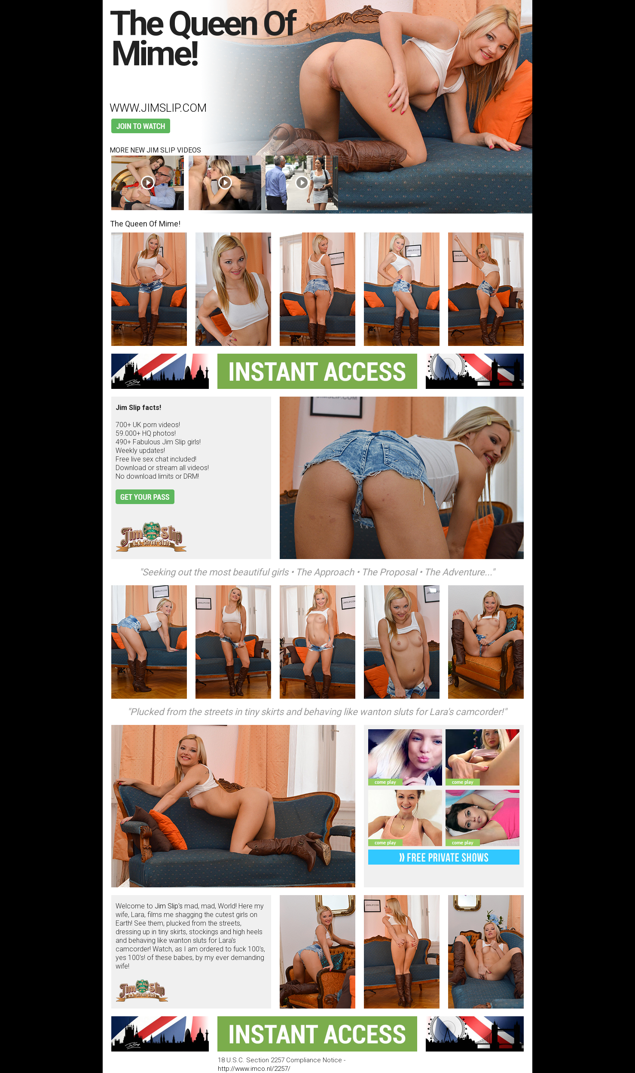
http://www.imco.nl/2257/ (254, 1069)
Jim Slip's (169, 906)
